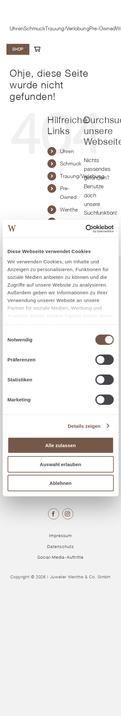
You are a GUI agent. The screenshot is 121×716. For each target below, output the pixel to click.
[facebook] (53, 513)
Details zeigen (84, 425)
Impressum (60, 535)
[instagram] (67, 513)
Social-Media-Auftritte (60, 557)
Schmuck (71, 163)
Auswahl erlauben (60, 464)
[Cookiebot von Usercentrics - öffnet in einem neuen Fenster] (86, 228)
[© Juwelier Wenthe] (29, 7)
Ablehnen (60, 483)
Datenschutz (60, 546)
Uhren (67, 151)
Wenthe (69, 209)
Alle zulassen (60, 445)
